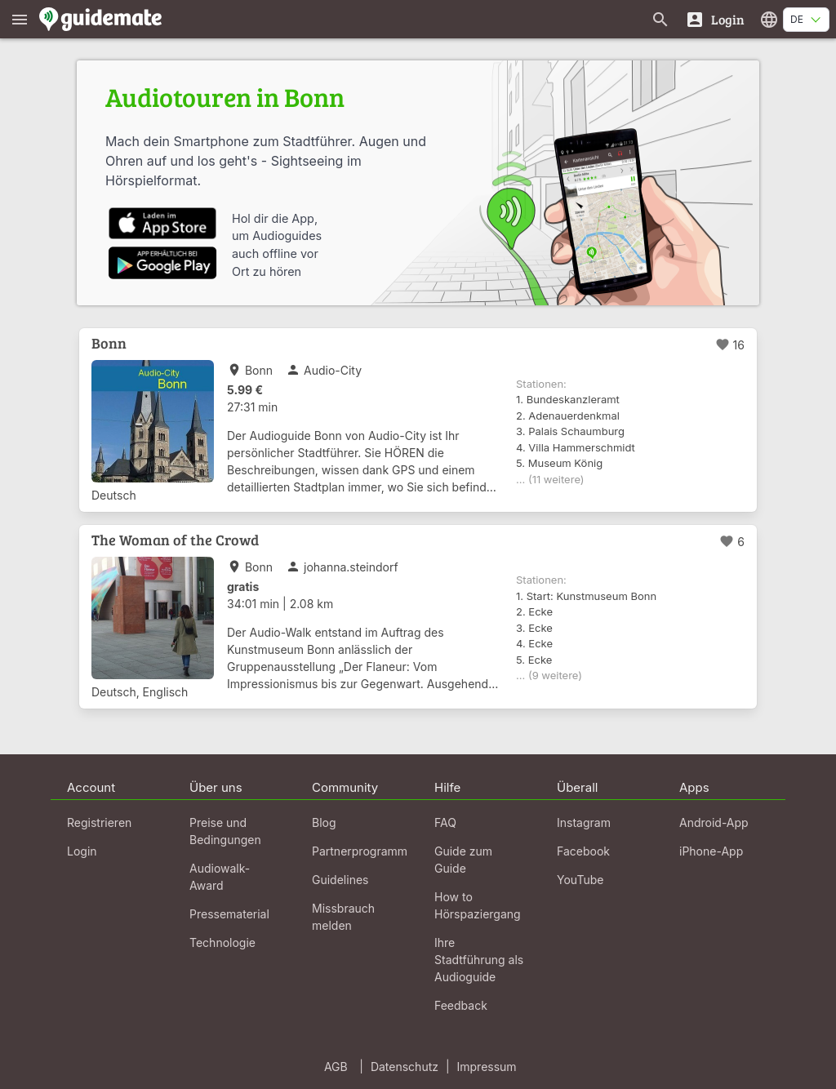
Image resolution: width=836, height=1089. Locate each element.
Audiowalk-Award (219, 876)
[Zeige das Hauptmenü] (19, 19)
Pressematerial (229, 914)
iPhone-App (711, 851)
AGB (336, 1066)
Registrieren (99, 822)
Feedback (460, 1005)
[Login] (714, 19)
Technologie (222, 942)
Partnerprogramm (359, 851)
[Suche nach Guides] (660, 19)
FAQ (445, 822)
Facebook (583, 851)
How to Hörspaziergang (477, 905)
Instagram (584, 822)
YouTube (580, 880)
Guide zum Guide (463, 859)
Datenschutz (404, 1066)
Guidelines (340, 880)
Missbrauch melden (343, 916)
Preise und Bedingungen (225, 831)
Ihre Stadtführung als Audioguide (478, 960)
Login (82, 851)
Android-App (714, 822)
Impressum (487, 1066)
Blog (324, 822)
